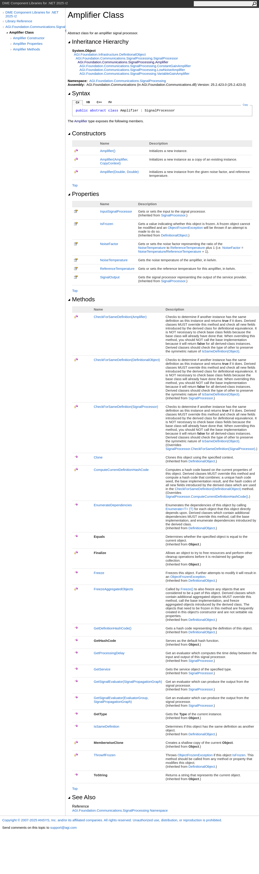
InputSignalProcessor (116, 211)
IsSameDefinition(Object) (220, 351)
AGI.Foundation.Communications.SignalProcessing (35, 27)
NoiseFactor (109, 244)
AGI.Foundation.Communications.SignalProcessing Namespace (120, 810)
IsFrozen (106, 224)
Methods (81, 299)
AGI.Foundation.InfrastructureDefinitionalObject (110, 54)
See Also (82, 797)
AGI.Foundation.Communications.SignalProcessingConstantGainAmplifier (135, 66)
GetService (102, 669)
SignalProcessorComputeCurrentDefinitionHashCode (207, 496)
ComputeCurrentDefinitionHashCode (121, 470)
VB (88, 102)
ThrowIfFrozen (105, 755)
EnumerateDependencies (113, 505)
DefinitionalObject (174, 235)
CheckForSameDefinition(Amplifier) (120, 317)
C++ (99, 102)
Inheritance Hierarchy (98, 41)
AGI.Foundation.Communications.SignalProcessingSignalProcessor (127, 58)
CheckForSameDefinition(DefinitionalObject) (127, 360)
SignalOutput (110, 277)
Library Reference (18, 21)
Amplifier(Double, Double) (119, 172)
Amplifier (107, 151)
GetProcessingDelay (109, 653)
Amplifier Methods (26, 49)
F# (110, 102)
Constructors (87, 133)
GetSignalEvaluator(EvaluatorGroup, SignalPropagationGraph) (121, 700)
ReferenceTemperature (187, 248)
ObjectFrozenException (185, 227)
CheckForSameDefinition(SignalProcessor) (126, 407)
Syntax (79, 93)
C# (77, 102)
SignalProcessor (173, 215)
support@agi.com (63, 827)
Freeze (99, 573)
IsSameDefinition (106, 726)
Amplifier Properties (27, 43)
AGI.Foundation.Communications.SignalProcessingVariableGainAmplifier (135, 73)
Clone (98, 457)
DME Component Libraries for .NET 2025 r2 (31, 14)
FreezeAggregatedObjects (113, 589)
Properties (83, 194)
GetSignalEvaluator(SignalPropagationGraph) (128, 681)
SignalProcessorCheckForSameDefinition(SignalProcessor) (210, 449)
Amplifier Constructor (29, 38)
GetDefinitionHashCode (113, 628)
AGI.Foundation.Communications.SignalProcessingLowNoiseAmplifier (132, 70)
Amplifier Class (21, 32)
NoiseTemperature (152, 248)
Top (75, 185)
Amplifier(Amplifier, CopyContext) (114, 161)
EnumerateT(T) (179, 509)
